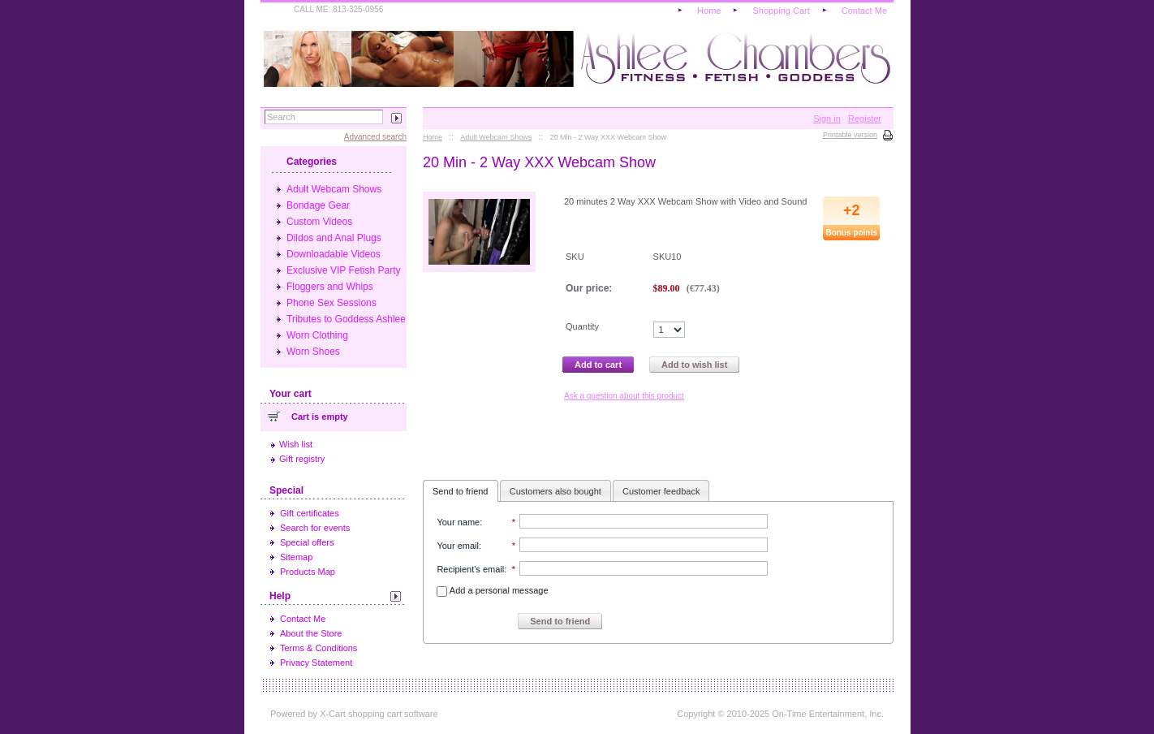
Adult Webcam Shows (333, 189)
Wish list (295, 444)
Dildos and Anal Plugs (333, 238)
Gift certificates (309, 513)
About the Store (311, 633)
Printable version (850, 135)
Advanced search (375, 136)
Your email (458, 545)
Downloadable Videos (333, 254)
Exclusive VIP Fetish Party (343, 270)
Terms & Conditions (318, 648)
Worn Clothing (317, 335)
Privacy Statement (316, 662)
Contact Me (302, 619)
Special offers (307, 542)
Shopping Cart (780, 10)
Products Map (307, 571)
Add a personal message (492, 590)
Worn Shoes (313, 351)
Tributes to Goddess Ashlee (346, 319)
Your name (458, 522)
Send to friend (461, 491)
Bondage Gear (318, 205)
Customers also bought (555, 491)
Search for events (315, 528)
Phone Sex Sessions (331, 303)
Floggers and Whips (329, 286)
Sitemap (296, 557)
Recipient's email (470, 569)
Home (709, 10)
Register (864, 118)
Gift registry (302, 459)
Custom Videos (319, 221)
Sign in (827, 118)
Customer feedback (661, 491)
